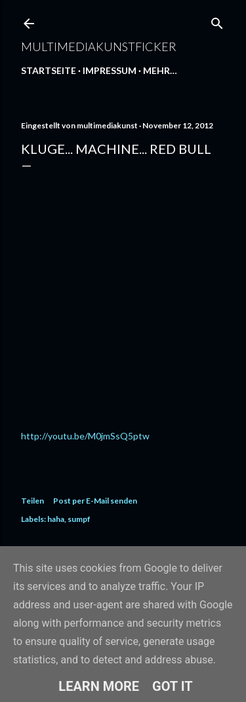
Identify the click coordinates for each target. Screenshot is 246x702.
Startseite (48, 70)
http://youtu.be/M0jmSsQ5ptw (85, 435)
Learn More (98, 686)
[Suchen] (217, 20)
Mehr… (160, 70)
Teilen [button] (32, 501)
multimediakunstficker (98, 46)
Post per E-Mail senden (95, 501)
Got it (172, 686)
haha (55, 519)
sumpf (79, 519)
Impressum (109, 70)
